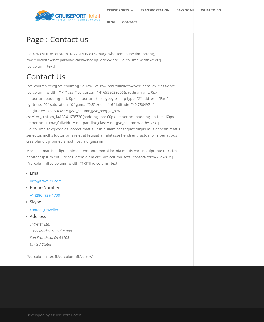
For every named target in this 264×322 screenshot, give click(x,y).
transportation (155, 10)
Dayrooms (185, 10)
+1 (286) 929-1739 (45, 195)
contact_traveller (44, 209)
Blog (111, 22)
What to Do (211, 10)
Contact (129, 22)
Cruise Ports (118, 10)
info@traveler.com (46, 180)
